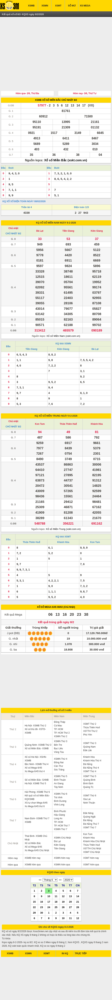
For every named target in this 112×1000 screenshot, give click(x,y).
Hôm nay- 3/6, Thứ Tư (84, 76)
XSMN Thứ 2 (60, 718)
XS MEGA (85, 5)
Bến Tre (58, 727)
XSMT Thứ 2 (89, 706)
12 (63, 878)
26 (63, 889)
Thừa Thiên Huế (68, 406)
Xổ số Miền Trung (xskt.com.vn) (63, 511)
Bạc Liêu (58, 731)
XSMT (58, 5)
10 (48, 878)
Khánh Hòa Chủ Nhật (94, 823)
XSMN (44, 5)
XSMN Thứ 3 (60, 723)
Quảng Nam (89, 729)
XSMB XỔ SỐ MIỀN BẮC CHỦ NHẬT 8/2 (56, 82)
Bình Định (88, 766)
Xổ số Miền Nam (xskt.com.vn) (63, 318)
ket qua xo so (16, 994)
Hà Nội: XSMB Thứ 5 (35, 766)
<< (40, 862)
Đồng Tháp (59, 704)
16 (41, 884)
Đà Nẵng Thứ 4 (91, 750)
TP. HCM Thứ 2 (62, 715)
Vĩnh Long (59, 787)
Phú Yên (87, 717)
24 (48, 889)
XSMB (31, 5)
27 (70, 889)
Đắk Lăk (87, 732)
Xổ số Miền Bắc (33, 825)
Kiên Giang (97, 213)
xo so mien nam (39, 994)
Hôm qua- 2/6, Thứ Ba (27, 76)
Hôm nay (13, 840)
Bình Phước (60, 793)
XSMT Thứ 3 (89, 725)
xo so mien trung (73, 994)
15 (34, 884)
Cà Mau (58, 708)
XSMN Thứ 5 (60, 758)
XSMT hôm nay (91, 840)
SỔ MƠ (71, 5)
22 (34, 889)
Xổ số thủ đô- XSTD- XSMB (35, 713)
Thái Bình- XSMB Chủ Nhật (36, 820)
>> (60, 862)
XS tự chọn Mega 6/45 (36, 785)
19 (63, 884)
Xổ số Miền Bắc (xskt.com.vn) (65, 142)
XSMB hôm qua (32, 847)
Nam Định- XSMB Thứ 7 (37, 801)
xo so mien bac (55, 994)
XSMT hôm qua (91, 847)
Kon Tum (40, 406)
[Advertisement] (56, 45)
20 (70, 884)
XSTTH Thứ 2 (90, 713)
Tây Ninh (58, 769)
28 (77, 889)
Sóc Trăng (59, 752)
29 (34, 895)
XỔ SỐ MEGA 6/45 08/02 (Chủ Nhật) (56, 589)
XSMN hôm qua (62, 847)
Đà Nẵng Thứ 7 (91, 806)
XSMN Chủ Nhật (62, 820)
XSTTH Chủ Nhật (92, 831)
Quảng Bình (89, 762)
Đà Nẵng (87, 746)
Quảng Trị (88, 769)
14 (77, 878)
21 (77, 884)
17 (48, 884)
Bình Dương (60, 783)
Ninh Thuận (89, 785)
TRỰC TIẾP (81, 936)
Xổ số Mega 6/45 (33, 750)
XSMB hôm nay (32, 840)
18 (56, 884)
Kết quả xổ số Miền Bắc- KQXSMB (37, 780)
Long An (58, 801)
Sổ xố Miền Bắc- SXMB (37, 762)
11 (56, 878)
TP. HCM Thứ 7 (62, 808)
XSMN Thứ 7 (60, 811)
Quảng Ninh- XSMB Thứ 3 (38, 727)
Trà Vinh (58, 780)
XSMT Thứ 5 (89, 758)
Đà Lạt (39, 213)
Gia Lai (86, 781)
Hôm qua (13, 847)
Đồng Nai (58, 745)
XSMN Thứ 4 (60, 741)
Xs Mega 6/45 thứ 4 (34, 753)
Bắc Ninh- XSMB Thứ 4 (36, 746)
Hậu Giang (59, 797)
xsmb (27, 994)
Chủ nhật (13, 210)
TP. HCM (58, 711)
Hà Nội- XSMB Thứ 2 (35, 708)
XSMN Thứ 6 (60, 776)
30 (41, 895)
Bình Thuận (60, 762)
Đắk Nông (88, 795)
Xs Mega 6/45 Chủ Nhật (37, 833)
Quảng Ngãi (89, 799)
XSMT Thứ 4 (89, 753)
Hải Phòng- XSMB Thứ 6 (37, 774)
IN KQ (65, 936)
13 (70, 878)
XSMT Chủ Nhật (91, 834)
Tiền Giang (68, 213)
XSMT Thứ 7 (89, 810)
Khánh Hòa (97, 406)
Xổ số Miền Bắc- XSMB (37, 731)
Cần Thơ (58, 748)
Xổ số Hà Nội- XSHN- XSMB (36, 741)
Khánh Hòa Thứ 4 (92, 743)
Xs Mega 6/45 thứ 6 (34, 788)
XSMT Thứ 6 (89, 778)
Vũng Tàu (59, 734)
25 (56, 889)
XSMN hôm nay (62, 840)
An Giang (58, 766)
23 (41, 889)
